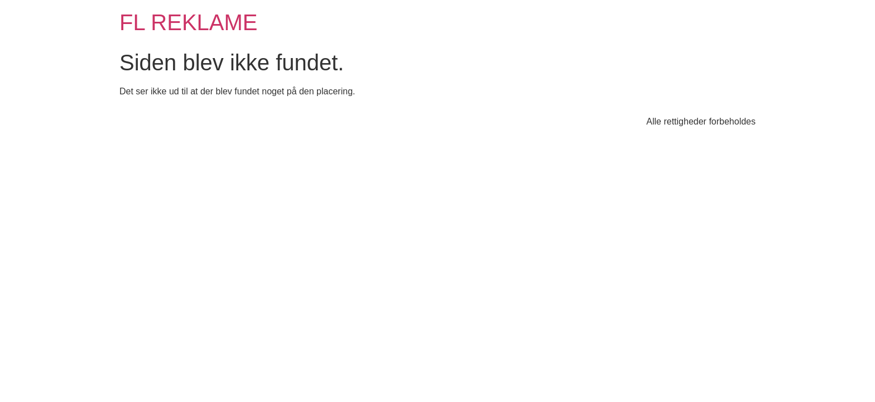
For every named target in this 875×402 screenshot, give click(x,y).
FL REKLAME (188, 22)
